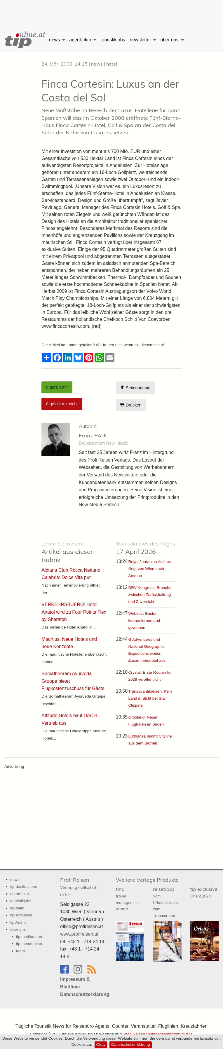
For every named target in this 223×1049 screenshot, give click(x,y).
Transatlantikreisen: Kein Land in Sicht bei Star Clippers (150, 698)
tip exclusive (203, 892)
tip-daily (17, 908)
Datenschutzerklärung (130, 1044)
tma (127, 898)
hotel (111, 64)
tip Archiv (18, 922)
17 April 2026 (145, 548)
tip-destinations (23, 886)
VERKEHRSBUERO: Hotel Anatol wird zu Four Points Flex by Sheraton (73, 612)
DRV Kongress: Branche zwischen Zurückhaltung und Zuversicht (149, 594)
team (20, 951)
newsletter (140, 39)
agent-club (80, 39)
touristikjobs (112, 39)
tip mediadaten (29, 936)
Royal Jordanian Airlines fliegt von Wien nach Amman (149, 568)
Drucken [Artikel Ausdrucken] (130, 404)
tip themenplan (29, 943)
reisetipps (165, 902)
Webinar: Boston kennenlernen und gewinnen (144, 620)
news (54, 39)
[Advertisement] (111, 10)
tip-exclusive (21, 915)
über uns (169, 39)
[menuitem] (23, 40)
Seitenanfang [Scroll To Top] (135, 387)
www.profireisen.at (79, 934)
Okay (101, 1044)
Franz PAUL (93, 435)
